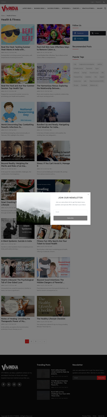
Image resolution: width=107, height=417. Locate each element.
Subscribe (70, 218)
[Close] (88, 194)
